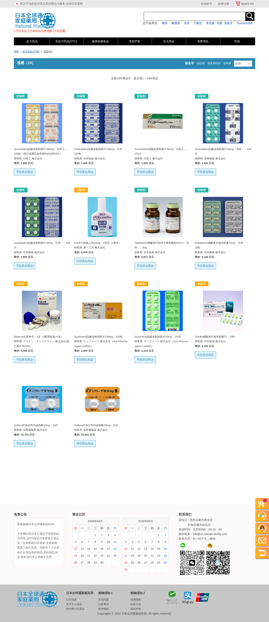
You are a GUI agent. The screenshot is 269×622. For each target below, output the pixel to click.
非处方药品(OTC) (66, 41)
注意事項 (103, 604)
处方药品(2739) (31, 51)
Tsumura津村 (245, 23)
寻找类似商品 (24, 172)
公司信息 (71, 599)
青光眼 (210, 23)
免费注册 (223, 3)
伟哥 (187, 23)
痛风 (164, 23)
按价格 (201, 63)
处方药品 (32, 41)
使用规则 (103, 608)
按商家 (227, 63)
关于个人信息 (74, 604)
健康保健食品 (100, 41)
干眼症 (198, 23)
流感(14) (47, 51)
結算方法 (135, 604)
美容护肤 (134, 41)
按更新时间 (214, 63)
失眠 (219, 23)
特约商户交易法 (75, 608)
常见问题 (103, 599)
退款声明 (135, 608)
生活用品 (168, 41)
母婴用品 (202, 41)
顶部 (16, 51)
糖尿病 (175, 23)
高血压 (228, 23)
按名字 (189, 63)
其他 (237, 41)
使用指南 (135, 599)
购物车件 (247, 3)
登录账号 (206, 3)
